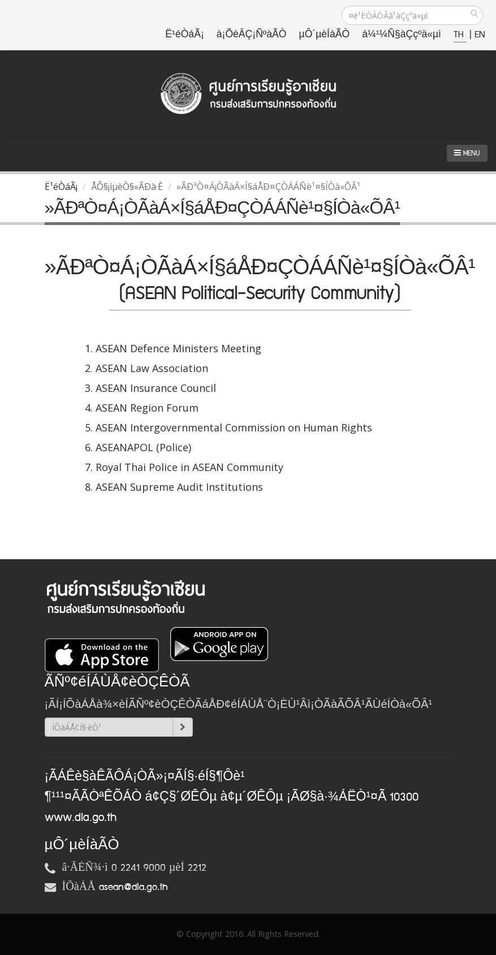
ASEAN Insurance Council (156, 388)
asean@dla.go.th (133, 887)
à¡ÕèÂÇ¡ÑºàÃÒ (252, 35)
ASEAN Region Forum (147, 407)
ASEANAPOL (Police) (143, 447)
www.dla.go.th (81, 817)
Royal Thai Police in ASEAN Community (189, 467)
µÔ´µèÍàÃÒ (324, 35)
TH (460, 35)
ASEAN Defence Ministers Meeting (178, 348)
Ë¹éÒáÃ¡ (184, 35)
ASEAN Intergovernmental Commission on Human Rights (234, 427)
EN (480, 35)
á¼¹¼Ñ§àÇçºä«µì (401, 35)
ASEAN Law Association (152, 368)
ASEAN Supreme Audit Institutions (179, 487)
